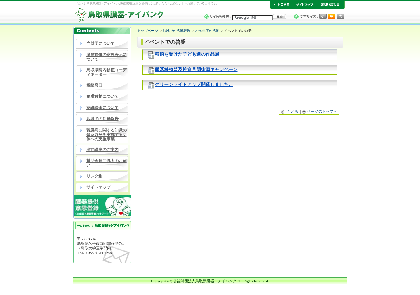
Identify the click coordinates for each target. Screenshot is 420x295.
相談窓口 (94, 85)
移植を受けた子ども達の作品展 (187, 54)
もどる (289, 111)
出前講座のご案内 (102, 150)
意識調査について (102, 108)
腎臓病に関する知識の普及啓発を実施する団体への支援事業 (106, 134)
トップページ (147, 31)
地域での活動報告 (102, 119)
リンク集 (94, 176)
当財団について (100, 43)
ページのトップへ (320, 111)
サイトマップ (98, 187)
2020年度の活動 (207, 31)
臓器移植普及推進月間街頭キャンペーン (196, 69)
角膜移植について (102, 96)
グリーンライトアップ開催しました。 (194, 84)
